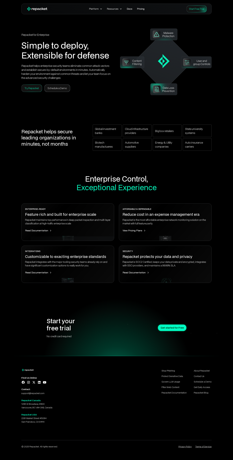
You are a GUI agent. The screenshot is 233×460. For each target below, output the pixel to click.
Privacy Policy (185, 446)
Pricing (140, 8)
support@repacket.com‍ (32, 393)
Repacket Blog (201, 392)
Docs (129, 8)
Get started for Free (169, 327)
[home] (36, 9)
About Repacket (202, 370)
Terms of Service (203, 446)
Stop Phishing (168, 370)
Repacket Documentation (174, 392)
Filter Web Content (170, 387)
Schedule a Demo (203, 381)
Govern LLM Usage (171, 381)
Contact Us (199, 376)
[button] (96, 9)
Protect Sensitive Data (172, 376)
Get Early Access (202, 387)
